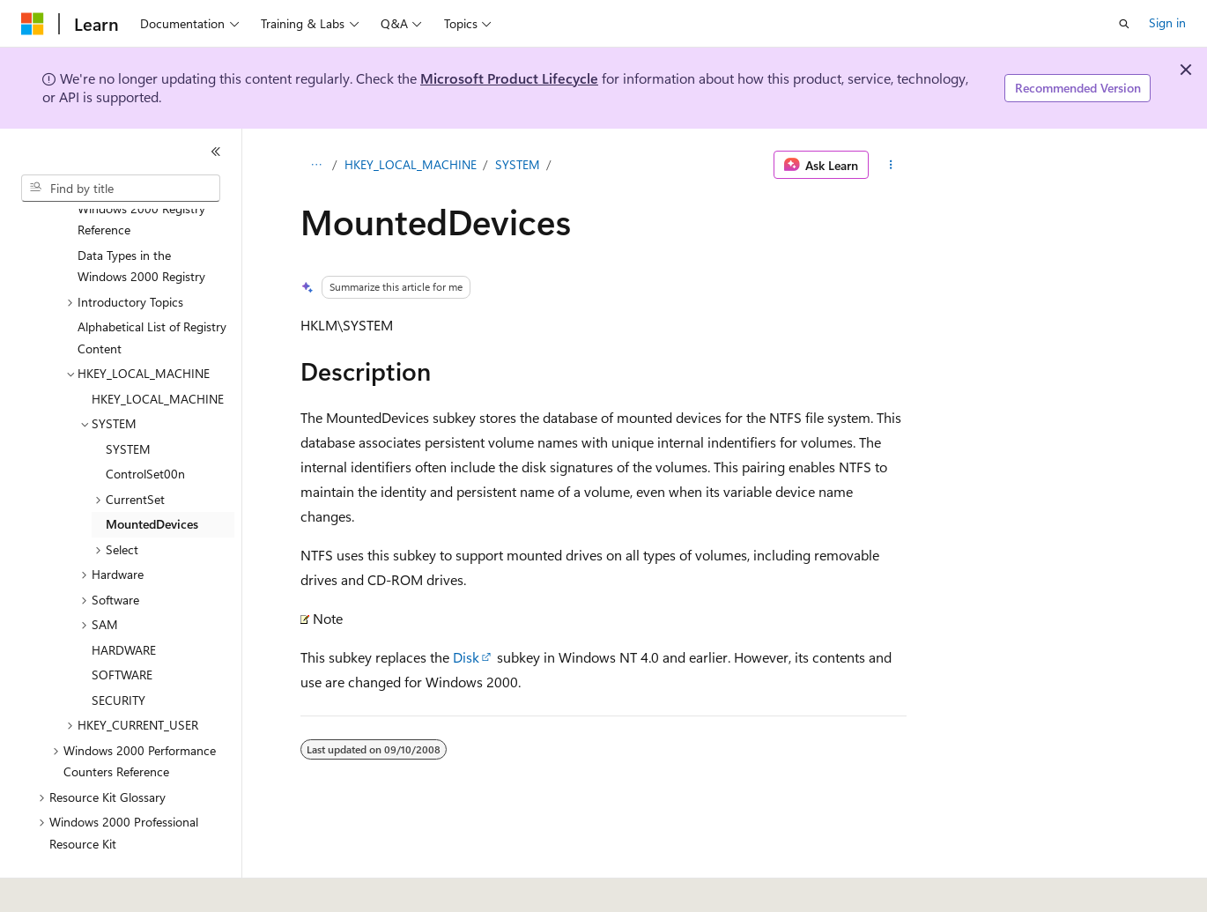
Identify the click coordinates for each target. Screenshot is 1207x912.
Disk (466, 657)
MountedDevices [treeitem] (152, 475)
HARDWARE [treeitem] (124, 601)
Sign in (1167, 22)
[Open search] (1124, 24)
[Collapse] (215, 151)
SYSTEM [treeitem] (128, 400)
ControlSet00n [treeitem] (145, 425)
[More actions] (891, 165)
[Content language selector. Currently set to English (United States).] (101, 886)
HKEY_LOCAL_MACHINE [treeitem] (158, 350)
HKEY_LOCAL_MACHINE (410, 164)
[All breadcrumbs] (315, 165)
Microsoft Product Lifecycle (509, 78)
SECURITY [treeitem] (118, 651)
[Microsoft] (32, 23)
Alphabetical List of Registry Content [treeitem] (152, 289)
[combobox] (120, 188)
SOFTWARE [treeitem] (122, 626)
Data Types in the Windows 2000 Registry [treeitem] (141, 217)
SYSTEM (517, 164)
